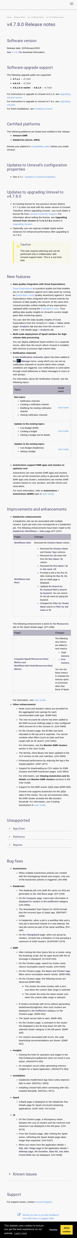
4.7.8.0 (15, 52)
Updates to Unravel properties (40, 177)
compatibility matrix (40, 146)
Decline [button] (53, 1230)
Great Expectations (22, 288)
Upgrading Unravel (22, 224)
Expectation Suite (25, 295)
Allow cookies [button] (67, 1230)
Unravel (39, 1202)
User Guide (63, 408)
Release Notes (19, 17)
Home (9, 17)
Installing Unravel (43, 108)
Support (48, 1202)
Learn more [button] (20, 1233)
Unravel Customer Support (43, 214)
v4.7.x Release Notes (35, 17)
